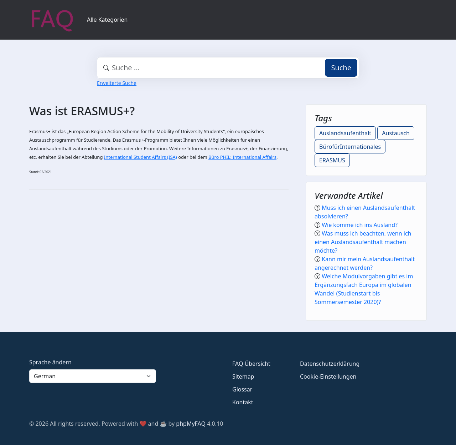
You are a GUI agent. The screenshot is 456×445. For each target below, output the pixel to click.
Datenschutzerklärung (329, 364)
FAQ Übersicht (251, 364)
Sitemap (243, 376)
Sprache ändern (50, 362)
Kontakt (242, 402)
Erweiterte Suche (116, 83)
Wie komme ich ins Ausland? (360, 225)
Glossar (242, 389)
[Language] (92, 376)
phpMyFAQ (191, 424)
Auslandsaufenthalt (345, 133)
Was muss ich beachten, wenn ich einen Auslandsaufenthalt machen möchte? (363, 241)
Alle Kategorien (107, 20)
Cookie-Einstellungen (328, 376)
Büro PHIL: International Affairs (242, 157)
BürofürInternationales (350, 147)
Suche (341, 67)
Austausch (396, 133)
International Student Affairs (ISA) (140, 157)
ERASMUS (332, 160)
